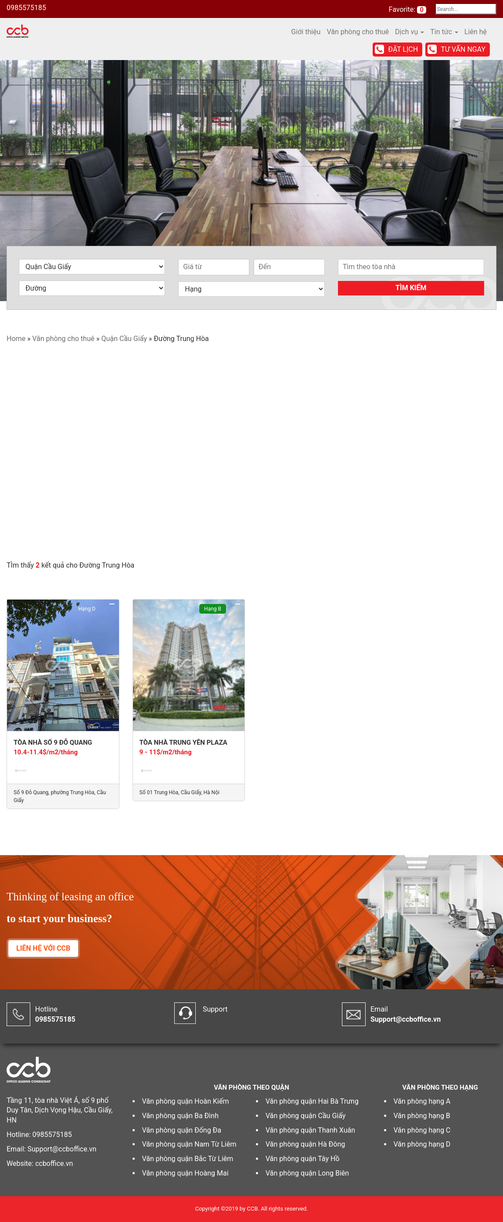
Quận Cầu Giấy (124, 338)
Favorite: (403, 9)
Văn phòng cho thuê (358, 32)
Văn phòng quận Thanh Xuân (310, 1130)
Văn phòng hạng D (422, 1144)
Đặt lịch (403, 49)
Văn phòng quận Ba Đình (180, 1116)
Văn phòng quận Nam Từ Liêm (189, 1144)
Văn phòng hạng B (422, 1116)
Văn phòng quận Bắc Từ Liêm (188, 1159)
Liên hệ (475, 32)
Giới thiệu (305, 32)
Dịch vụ (409, 32)
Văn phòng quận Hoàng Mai (185, 1173)
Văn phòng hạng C (422, 1130)
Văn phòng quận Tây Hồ (302, 1159)
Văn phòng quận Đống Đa (182, 1130)
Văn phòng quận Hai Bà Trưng (312, 1101)
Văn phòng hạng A (422, 1101)
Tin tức (444, 32)
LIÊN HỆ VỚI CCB (43, 948)
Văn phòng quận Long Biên (307, 1173)
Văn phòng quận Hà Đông (305, 1144)
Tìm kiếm (410, 288)
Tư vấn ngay (463, 49)
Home (16, 338)
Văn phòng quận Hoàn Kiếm (185, 1101)
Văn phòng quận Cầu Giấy (305, 1116)
